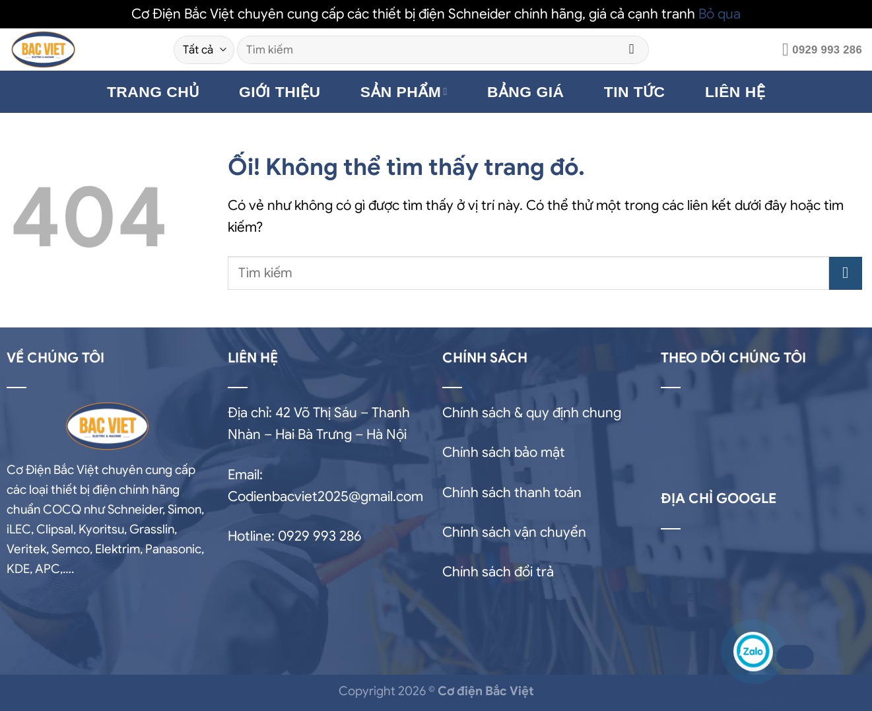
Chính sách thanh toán (512, 492)
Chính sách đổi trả (498, 571)
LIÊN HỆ (735, 91)
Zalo (793, 656)
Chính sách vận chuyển (514, 532)
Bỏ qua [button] (719, 13)
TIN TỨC (634, 91)
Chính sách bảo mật (503, 452)
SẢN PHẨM (404, 91)
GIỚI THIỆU (280, 91)
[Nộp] (631, 50)
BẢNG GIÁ (525, 91)
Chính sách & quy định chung (531, 412)
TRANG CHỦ (153, 91)
